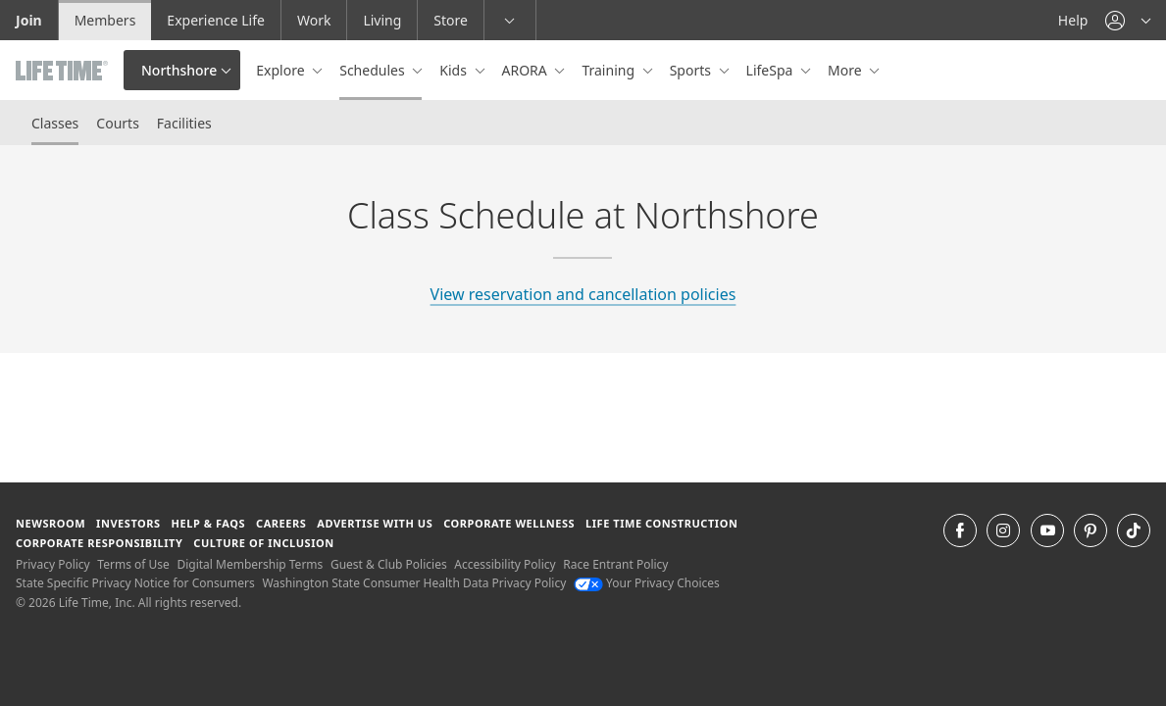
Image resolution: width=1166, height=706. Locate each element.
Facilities (184, 123)
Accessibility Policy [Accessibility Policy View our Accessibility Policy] (504, 564)
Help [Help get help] (1073, 20)
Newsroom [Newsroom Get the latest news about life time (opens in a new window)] (50, 523)
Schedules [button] (373, 70)
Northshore (179, 70)
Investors (128, 523)
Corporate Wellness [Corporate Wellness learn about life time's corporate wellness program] (509, 523)
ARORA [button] (526, 70)
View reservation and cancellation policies (583, 294)
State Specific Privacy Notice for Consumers (135, 583)
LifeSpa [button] (771, 70)
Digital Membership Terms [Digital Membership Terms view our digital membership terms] (250, 564)
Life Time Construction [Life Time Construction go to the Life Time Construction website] (661, 523)
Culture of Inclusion (263, 542)
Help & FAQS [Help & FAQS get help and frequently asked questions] (209, 523)
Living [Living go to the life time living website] (382, 20)
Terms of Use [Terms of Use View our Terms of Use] (133, 564)
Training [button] (609, 70)
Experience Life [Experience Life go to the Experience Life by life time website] (216, 20)
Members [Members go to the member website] (105, 20)
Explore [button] (282, 70)
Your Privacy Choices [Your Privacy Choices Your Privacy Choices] (647, 583)
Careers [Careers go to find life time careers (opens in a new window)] (281, 523)
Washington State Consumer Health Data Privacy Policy (414, 583)
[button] (1127, 20)
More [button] (846, 70)
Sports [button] (692, 70)
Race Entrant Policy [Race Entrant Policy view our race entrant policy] (615, 564)
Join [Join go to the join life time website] (29, 20)
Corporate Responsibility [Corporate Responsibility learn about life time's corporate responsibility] (99, 542)
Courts (117, 123)
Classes (54, 123)
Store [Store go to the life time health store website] (450, 20)
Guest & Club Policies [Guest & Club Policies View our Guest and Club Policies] (388, 564)
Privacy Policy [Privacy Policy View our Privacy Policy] (53, 564)
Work (313, 20)
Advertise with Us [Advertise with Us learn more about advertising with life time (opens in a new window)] (374, 523)
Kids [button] (454, 70)
